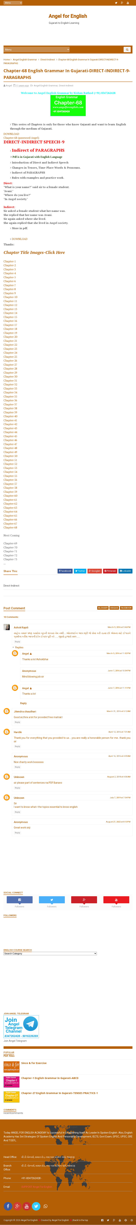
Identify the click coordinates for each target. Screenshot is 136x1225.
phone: (7, 1178)
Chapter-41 (10, 420)
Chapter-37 (10, 404)
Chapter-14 (10, 313)
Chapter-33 (10, 389)
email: (7, 1187)
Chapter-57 (10, 484)
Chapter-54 (10, 472)
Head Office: (10, 1157)
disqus (114, 608)
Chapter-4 (10, 273)
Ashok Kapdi (21, 627)
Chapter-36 (10, 400)
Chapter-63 (10, 508)
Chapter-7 (10, 285)
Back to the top (80, 1220)
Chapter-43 (10, 428)
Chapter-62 (10, 504)
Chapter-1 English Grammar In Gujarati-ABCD (49, 1078)
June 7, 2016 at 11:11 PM (119, 688)
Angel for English (67, 16)
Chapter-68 (10, 528)
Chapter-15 (10, 317)
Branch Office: (8, 1167)
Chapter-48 (10, 448)
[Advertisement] (68, 35)
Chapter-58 (10, 488)
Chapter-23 (10, 349)
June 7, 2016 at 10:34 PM (119, 671)
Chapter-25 (10, 357)
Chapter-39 (10, 412)
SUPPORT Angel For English (36, 1187)
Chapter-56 (10, 480)
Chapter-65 (10, 516)
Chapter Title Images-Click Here (34, 252)
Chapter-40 (10, 416)
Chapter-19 (10, 333)
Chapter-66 (10, 520)
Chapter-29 (10, 373)
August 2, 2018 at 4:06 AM (119, 777)
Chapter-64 (10, 512)
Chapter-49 (10, 452)
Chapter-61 (10, 500)
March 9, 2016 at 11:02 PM (119, 654)
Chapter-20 (10, 337)
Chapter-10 (10, 297)
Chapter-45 (10, 436)
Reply (17, 642)
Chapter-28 (10, 369)
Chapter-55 (10, 476)
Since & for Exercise (34, 1063)
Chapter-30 (10, 377)
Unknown (19, 777)
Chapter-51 (10, 460)
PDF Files (9, 1056)
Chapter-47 (10, 444)
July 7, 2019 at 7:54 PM (120, 798)
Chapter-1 (10, 261)
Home (7, 59)
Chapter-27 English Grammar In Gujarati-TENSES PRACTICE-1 (59, 1093)
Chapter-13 (10, 309)
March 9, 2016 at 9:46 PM (119, 627)
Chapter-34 (10, 392)
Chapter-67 (10, 524)
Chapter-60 (10, 496)
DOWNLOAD (11, 134)
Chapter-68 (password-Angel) (21, 138)
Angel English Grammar (25, 59)
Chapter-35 (10, 397)
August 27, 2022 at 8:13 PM (118, 822)
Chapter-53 (10, 468)
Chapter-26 (10, 361)
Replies (19, 648)
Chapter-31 (10, 381)
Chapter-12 (10, 305)
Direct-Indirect (48, 59)
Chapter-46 (10, 440)
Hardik (18, 732)
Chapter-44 (10, 432)
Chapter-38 (10, 408)
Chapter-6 (10, 281)
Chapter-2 (10, 265)
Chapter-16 (10, 321)
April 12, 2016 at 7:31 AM (120, 732)
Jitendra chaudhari (25, 711)
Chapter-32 (10, 384)
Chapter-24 (10, 353)
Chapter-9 (10, 293)
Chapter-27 (10, 365)
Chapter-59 (10, 492)
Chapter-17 (10, 325)
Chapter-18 (10, 329)
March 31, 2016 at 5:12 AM (119, 711)
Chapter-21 (10, 341)
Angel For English (60, 1220)
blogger (103, 608)
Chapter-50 (10, 456)
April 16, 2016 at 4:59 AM (120, 756)
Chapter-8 (10, 289)
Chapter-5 (10, 277)
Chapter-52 (10, 464)
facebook (126, 608)
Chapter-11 (10, 301)
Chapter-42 (10, 424)
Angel (25, 654)
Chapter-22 (10, 345)
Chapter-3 (10, 269)
